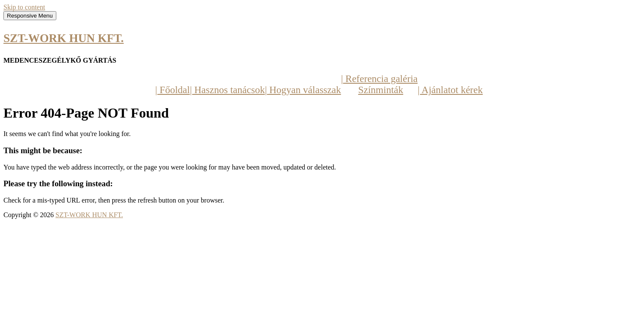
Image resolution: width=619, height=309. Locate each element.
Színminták (380, 90)
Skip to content (24, 7)
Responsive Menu (30, 15)
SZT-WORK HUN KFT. (63, 38)
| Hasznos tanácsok (227, 90)
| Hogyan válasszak (303, 90)
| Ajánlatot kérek (450, 90)
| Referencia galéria (379, 78)
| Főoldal (172, 90)
